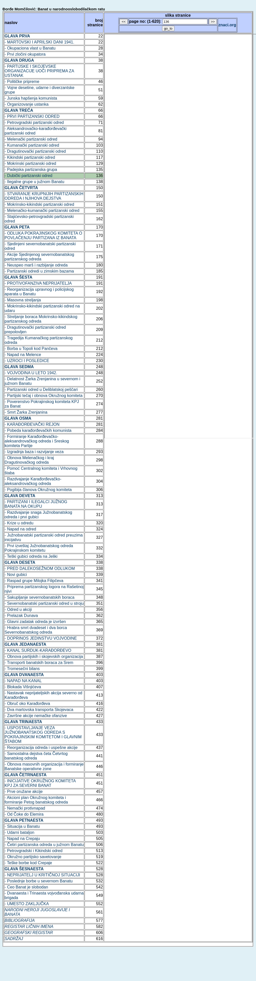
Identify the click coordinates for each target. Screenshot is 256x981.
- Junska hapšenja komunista (31, 98)
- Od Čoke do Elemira (24, 814)
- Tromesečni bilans (22, 668)
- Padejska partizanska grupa (31, 169)
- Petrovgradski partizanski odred (34, 122)
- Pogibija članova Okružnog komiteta (38, 489)
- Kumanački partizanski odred (32, 145)
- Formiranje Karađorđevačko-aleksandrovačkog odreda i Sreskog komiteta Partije (37, 441)
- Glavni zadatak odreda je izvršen (35, 621)
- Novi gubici (16, 574)
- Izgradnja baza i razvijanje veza (34, 452)
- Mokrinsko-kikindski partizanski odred (39, 204)
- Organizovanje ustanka (26, 104)
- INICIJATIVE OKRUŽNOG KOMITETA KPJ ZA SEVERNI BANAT (40, 783)
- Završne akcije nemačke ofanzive (36, 716)
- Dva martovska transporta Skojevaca (39, 709)
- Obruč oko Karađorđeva (27, 703)
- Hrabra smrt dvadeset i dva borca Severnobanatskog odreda (36, 630)
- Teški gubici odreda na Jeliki (31, 556)
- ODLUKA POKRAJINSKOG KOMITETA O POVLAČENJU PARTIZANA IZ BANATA (43, 235)
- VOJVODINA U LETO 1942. (31, 373)
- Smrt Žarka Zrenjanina (26, 412)
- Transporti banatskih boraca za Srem (39, 662)
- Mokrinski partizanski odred (30, 163)
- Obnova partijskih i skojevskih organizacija (44, 656)
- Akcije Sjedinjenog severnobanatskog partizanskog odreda (39, 256)
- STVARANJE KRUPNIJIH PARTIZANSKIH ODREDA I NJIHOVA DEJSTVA (44, 196)
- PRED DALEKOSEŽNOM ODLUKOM (40, 568)
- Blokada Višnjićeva (23, 687)
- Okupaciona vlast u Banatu (30, 48)
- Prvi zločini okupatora (25, 54)
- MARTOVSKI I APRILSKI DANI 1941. (39, 42)
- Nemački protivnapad (25, 808)
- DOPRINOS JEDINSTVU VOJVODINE (41, 638)
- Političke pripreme (22, 81)
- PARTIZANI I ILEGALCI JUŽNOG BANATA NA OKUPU (36, 504)
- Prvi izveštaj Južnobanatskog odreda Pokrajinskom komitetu (39, 548)
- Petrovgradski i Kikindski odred (34, 851)
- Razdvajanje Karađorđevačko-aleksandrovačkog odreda (33, 481)
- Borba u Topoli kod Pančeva (31, 348)
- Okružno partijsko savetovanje (33, 857)
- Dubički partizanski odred (28, 175)
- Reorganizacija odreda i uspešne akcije (41, 747)
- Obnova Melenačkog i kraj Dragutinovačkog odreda (29, 460)
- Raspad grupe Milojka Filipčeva (34, 580)
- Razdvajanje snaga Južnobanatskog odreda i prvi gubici (38, 514)
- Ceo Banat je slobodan (26, 887)
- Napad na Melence (23, 354)
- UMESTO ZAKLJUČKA (27, 904)
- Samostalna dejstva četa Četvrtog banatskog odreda (36, 755)
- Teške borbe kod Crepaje (28, 863)
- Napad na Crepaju (22, 838)
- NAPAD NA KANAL (23, 681)
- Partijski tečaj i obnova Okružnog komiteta (44, 395)
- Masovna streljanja (23, 300)
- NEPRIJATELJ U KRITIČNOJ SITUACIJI (42, 875)
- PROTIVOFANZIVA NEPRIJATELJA (38, 283)
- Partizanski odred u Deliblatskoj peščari (41, 389)
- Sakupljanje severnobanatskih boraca (39, 597)
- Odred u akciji (18, 609)
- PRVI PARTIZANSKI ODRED (32, 116)
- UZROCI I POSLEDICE (27, 361)
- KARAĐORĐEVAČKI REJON (32, 424)
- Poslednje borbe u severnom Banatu (39, 881)
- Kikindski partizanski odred (30, 157)
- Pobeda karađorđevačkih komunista (38, 430)
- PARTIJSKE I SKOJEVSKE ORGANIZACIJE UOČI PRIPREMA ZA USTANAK (39, 71)
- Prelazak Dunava (21, 615)
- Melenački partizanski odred (31, 139)
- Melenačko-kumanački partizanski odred (42, 210)
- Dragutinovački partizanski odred (35, 151)
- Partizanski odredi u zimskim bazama (39, 271)
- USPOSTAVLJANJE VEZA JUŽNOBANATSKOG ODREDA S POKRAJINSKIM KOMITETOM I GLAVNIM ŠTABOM (43, 735)
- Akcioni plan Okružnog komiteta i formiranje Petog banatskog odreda (36, 799)
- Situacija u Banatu (22, 826)
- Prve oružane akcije (24, 791)
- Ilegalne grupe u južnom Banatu (34, 182)
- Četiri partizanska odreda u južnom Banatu (44, 844)
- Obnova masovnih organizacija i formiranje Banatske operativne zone (44, 766)
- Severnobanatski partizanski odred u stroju (44, 603)
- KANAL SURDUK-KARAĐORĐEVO (38, 650)
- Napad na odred (20, 529)
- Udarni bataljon (19, 832)
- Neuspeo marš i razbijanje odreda (36, 265)
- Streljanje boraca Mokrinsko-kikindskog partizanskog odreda (41, 319)
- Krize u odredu (19, 523)
